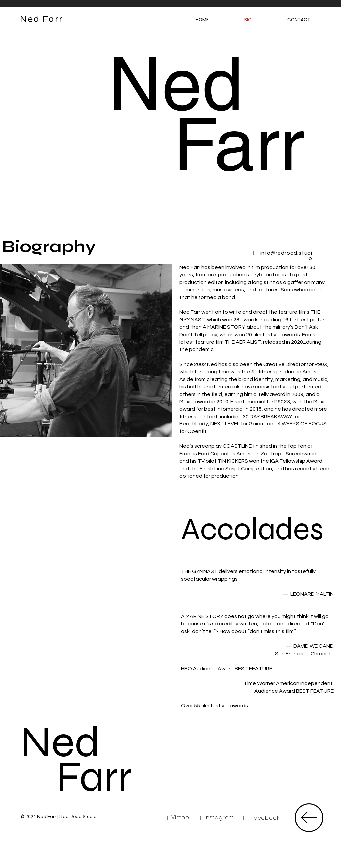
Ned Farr (76, 759)
